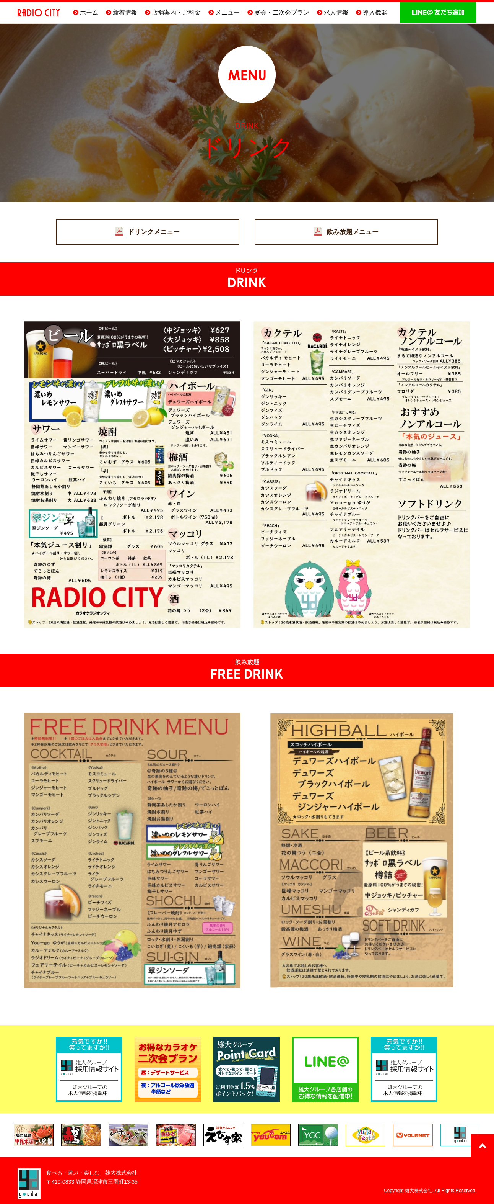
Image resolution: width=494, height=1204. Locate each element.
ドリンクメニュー (154, 232)
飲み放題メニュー (353, 232)
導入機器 (375, 12)
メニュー (227, 12)
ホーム (89, 12)
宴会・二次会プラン (281, 12)
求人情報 (336, 12)
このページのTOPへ (482, 1145)
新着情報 (125, 12)
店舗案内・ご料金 (176, 12)
